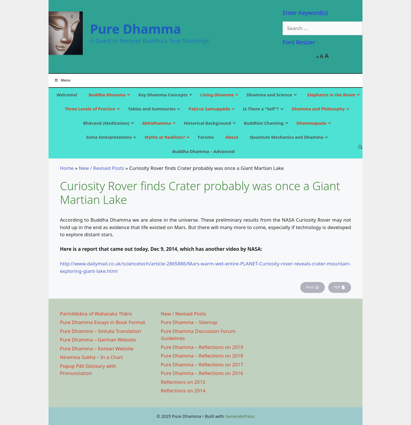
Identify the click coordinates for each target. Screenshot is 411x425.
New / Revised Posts (101, 168)
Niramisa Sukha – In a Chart (91, 357)
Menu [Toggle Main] (62, 80)
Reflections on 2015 (183, 382)
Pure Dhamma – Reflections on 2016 (202, 373)
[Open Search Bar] (360, 147)
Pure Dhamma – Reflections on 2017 (202, 364)
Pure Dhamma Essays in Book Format (102, 322)
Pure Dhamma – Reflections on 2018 (202, 355)
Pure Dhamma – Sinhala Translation (100, 331)
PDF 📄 (339, 287)
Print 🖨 (312, 287)
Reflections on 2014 (183, 390)
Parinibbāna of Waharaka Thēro (96, 313)
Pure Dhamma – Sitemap (189, 322)
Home (67, 168)
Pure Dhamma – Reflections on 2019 (202, 347)
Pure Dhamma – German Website (98, 339)
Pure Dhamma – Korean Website (97, 348)
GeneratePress (239, 416)
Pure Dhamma (135, 28)
